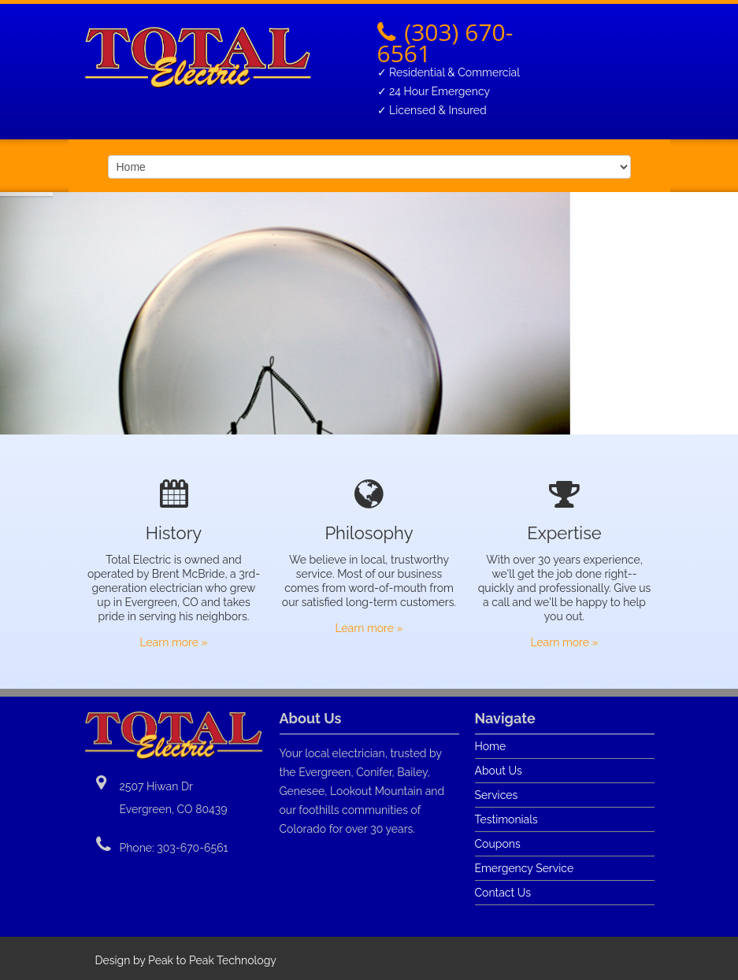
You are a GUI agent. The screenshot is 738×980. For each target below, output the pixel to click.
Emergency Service (524, 868)
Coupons (498, 844)
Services (496, 795)
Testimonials (506, 819)
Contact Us (503, 892)
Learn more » (173, 642)
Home (490, 746)
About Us (498, 770)
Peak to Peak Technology (212, 960)
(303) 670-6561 (445, 42)
